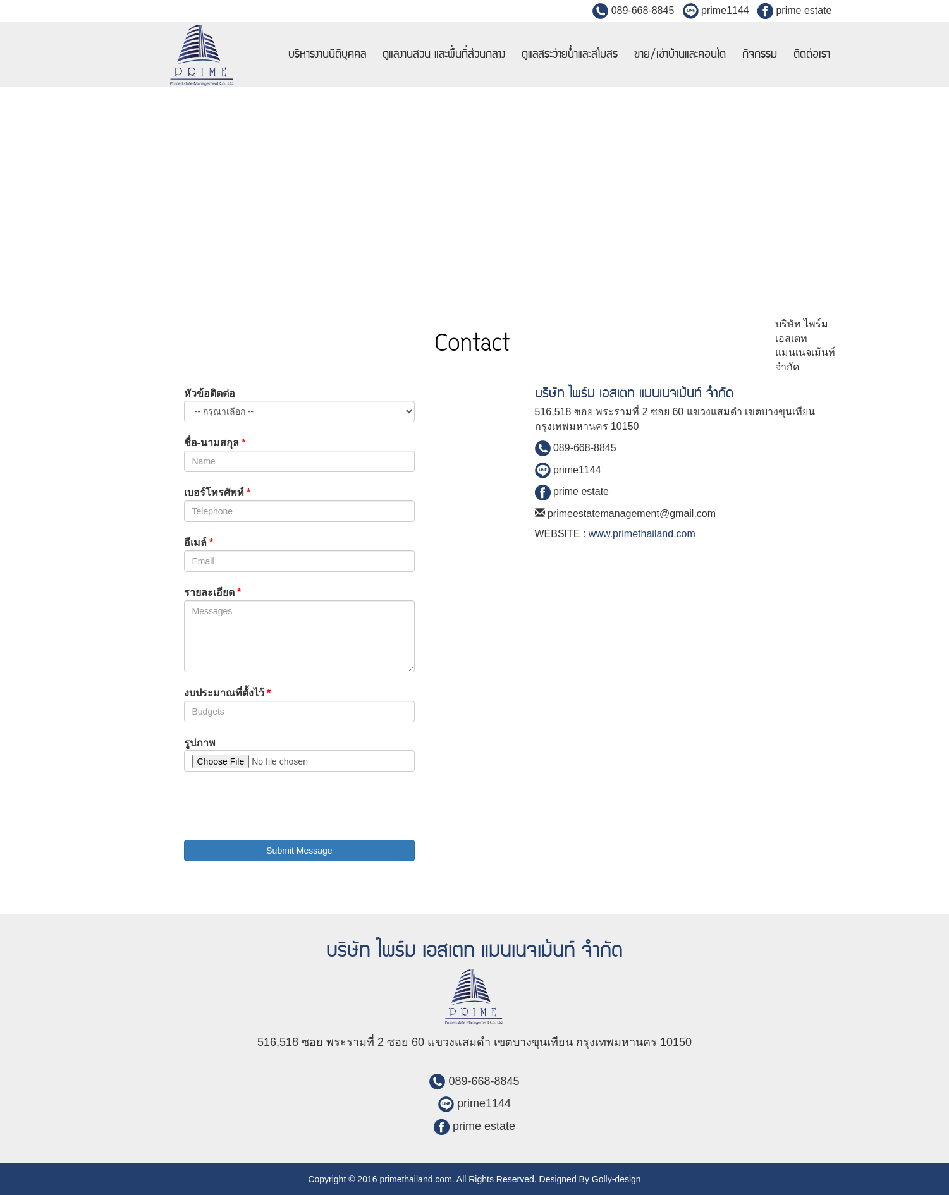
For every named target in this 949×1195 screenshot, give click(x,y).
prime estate (794, 10)
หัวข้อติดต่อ (209, 393)
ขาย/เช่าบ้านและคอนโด (680, 54)
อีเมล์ (199, 542)
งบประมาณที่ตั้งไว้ (227, 693)
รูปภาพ (200, 742)
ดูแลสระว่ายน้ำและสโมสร (570, 54)
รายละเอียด (213, 592)
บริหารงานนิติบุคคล (327, 54)
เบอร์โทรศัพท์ (217, 492)
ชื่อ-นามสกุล (215, 442)
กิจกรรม (759, 54)
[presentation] (280, 805)
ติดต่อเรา (811, 54)
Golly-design (616, 1179)
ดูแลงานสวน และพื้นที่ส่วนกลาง (444, 54)
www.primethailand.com (642, 533)
